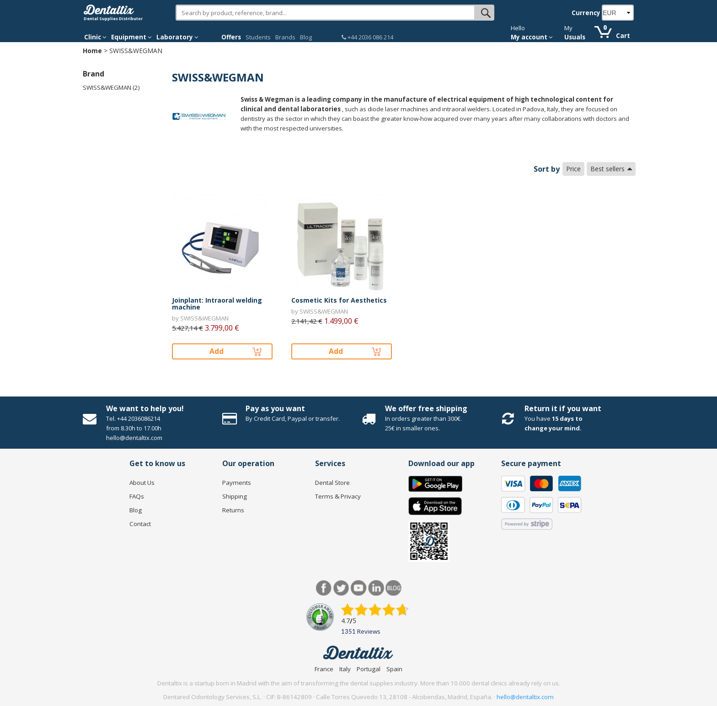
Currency (586, 13)
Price (573, 168)
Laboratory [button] (177, 37)
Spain (394, 669)
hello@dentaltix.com (525, 697)
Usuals (574, 37)
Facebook (324, 588)
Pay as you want (275, 408)
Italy (345, 669)
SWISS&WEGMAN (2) (111, 87)
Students (258, 37)
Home (92, 50)
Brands (285, 37)
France (324, 669)
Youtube (359, 588)
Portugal (368, 669)
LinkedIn (376, 588)
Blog (306, 37)
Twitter (341, 588)
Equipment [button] (131, 37)
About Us (142, 482)
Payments (236, 482)
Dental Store (332, 482)
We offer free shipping (426, 408)
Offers (231, 37)
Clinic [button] (95, 37)
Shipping (234, 496)
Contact (140, 524)
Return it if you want (562, 408)
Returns (233, 510)
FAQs (136, 496)
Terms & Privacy (338, 496)
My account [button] (532, 37)
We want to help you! (145, 408)
